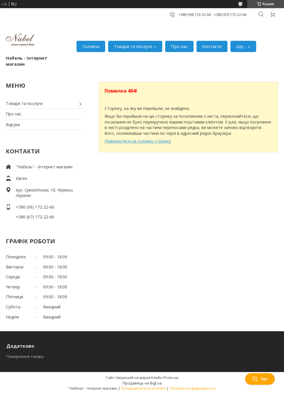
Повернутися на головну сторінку (138, 141)
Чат (260, 379)
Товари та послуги (133, 46)
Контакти (212, 46)
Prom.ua (170, 377)
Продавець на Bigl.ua (142, 383)
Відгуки (13, 124)
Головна (90, 46)
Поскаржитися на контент (143, 388)
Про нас (179, 46)
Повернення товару (25, 356)
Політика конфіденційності (193, 388)
